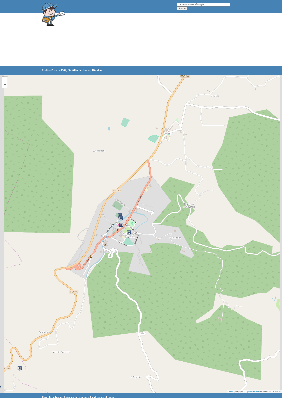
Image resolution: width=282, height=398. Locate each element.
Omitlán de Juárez (79, 70)
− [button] (5, 85)
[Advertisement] (131, 39)
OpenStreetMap (253, 391)
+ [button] (5, 79)
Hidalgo (97, 70)
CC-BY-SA (276, 391)
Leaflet (230, 391)
